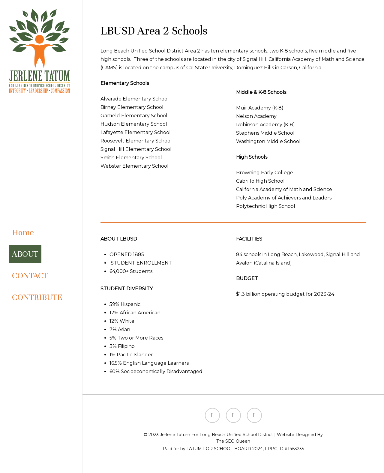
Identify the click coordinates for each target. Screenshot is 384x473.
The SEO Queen (233, 441)
